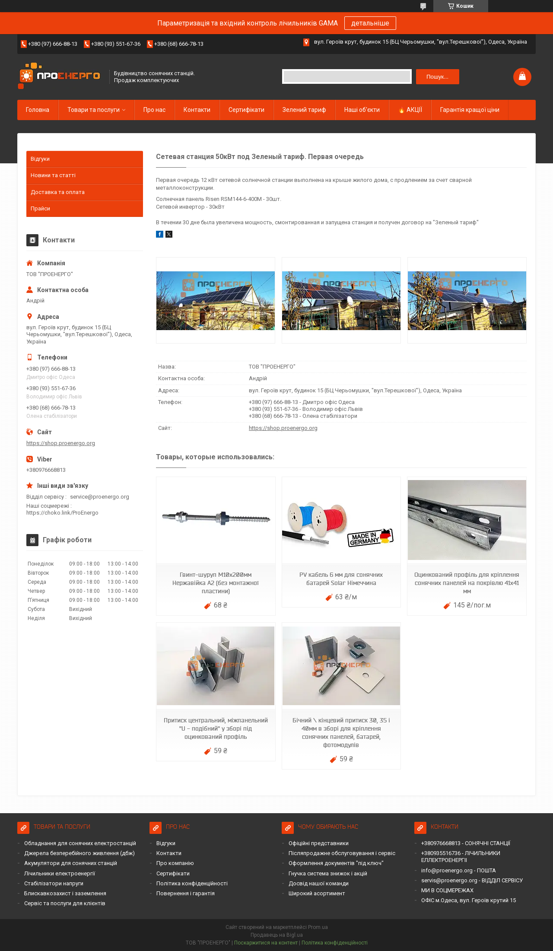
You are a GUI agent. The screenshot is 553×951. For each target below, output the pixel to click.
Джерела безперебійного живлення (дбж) (79, 853)
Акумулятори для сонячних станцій (70, 863)
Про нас (154, 109)
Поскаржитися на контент (266, 943)
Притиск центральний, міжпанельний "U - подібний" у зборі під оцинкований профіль (216, 728)
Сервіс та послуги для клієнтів (64, 903)
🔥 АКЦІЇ (410, 109)
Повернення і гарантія (185, 893)
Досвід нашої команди (319, 883)
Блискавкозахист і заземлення (65, 893)
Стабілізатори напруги (53, 883)
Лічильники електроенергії (59, 873)
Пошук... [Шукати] (437, 76)
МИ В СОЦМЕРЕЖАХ (447, 890)
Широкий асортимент (317, 893)
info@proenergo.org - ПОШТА (458, 870)
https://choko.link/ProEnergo (62, 512)
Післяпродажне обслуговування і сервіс (342, 853)
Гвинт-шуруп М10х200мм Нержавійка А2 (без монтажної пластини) (215, 583)
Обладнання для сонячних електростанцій (80, 843)
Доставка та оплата (58, 192)
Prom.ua (318, 927)
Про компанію (175, 863)
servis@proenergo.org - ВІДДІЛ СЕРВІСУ (472, 880)
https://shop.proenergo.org (283, 428)
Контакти (197, 109)
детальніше (370, 23)
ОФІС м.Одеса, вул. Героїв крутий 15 (468, 900)
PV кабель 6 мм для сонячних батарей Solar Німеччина (341, 578)
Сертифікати (246, 109)
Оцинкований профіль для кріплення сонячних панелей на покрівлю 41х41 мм (466, 583)
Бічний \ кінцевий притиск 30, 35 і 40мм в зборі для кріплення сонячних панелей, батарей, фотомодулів (341, 732)
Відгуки (40, 159)
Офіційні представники (319, 843)
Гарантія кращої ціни (469, 109)
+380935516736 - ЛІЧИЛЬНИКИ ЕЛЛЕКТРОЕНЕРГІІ (460, 856)
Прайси (40, 208)
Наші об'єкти (362, 109)
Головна (37, 109)
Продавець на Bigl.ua (277, 935)
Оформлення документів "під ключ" (336, 863)
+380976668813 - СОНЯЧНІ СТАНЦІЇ (465, 843)
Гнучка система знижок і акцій (328, 873)
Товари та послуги (93, 109)
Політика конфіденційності (192, 883)
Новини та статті (53, 175)
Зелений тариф (304, 109)
